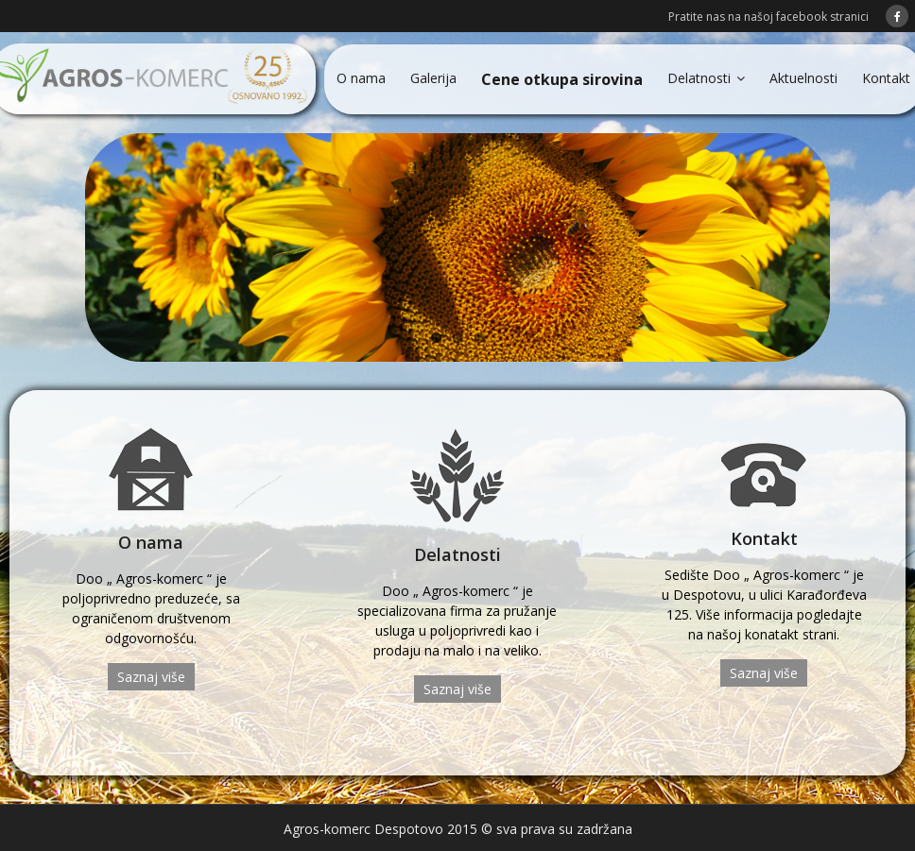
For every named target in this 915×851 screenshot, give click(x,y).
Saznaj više (151, 677)
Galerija (433, 78)
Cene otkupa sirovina (562, 79)
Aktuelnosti (803, 78)
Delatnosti (699, 78)
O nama (361, 78)
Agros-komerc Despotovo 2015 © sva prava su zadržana (458, 829)
